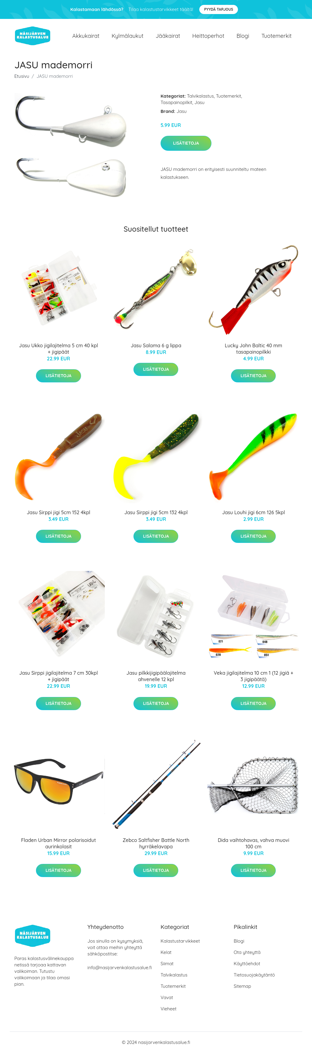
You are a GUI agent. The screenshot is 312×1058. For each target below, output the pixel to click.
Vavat (167, 1003)
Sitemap (242, 991)
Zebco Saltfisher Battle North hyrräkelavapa (156, 848)
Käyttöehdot (247, 969)
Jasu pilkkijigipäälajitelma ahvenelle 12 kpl (156, 681)
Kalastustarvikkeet (180, 946)
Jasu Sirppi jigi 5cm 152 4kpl (58, 518)
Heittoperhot (208, 38)
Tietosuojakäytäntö (254, 980)
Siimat (167, 969)
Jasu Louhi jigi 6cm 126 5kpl (253, 518)
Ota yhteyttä (247, 957)
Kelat (166, 957)
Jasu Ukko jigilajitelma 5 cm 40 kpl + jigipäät (58, 354)
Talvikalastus (200, 101)
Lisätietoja (186, 148)
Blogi (242, 38)
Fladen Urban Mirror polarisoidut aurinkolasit (58, 848)
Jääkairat (168, 38)
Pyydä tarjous (218, 9)
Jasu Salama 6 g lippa (156, 351)
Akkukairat (85, 38)
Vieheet (168, 1014)
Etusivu (21, 81)
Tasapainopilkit (176, 107)
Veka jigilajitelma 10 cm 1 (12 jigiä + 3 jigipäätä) (253, 681)
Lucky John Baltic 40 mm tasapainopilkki (253, 354)
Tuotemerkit (276, 38)
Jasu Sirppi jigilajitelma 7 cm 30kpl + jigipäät (58, 681)
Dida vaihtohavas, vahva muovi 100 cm (253, 848)
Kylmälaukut (127, 38)
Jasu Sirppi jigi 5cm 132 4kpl (156, 518)
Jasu (199, 107)
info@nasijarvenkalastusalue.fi (119, 973)
